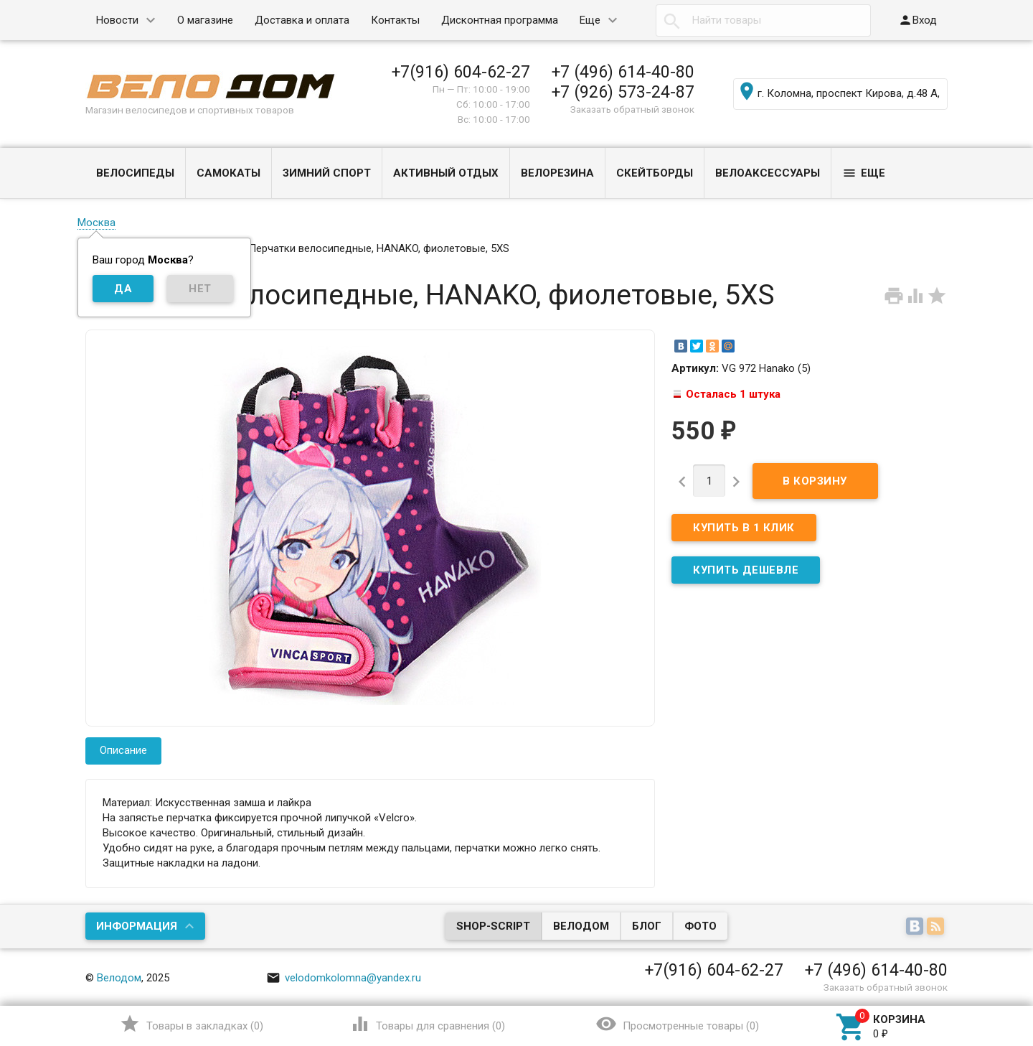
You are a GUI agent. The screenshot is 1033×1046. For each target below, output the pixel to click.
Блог (646, 926)
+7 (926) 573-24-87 (623, 92)
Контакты (395, 20)
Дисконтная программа (499, 20)
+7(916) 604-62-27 (461, 72)
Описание (123, 750)
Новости (117, 20)
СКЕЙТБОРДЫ (654, 173)
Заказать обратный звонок (632, 109)
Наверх (973, 976)
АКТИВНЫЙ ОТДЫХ (446, 173)
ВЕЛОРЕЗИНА (557, 173)
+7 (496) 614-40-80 (623, 72)
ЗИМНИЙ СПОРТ (327, 173)
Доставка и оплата (302, 20)
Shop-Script (493, 926)
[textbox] (763, 20)
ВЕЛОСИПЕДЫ (135, 173)
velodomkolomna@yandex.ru (343, 977)
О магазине (205, 20)
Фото (700, 926)
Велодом (581, 926)
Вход (917, 20)
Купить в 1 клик (744, 527)
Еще (590, 20)
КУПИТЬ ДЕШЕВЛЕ (745, 570)
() (191, 1024)
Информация (136, 926)
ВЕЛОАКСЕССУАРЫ (767, 173)
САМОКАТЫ (228, 173)
